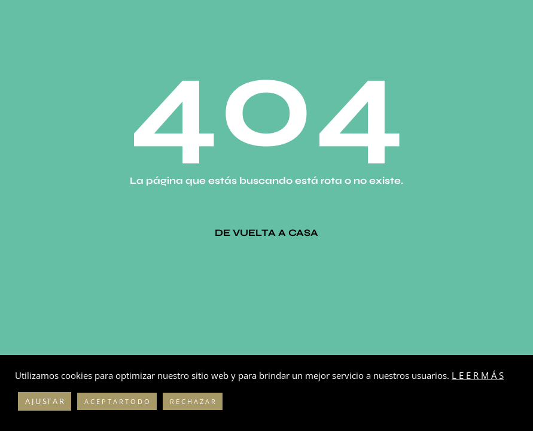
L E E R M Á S (478, 375)
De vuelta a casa (266, 232)
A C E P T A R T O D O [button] (117, 401)
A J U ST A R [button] (44, 401)
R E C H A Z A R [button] (192, 401)
